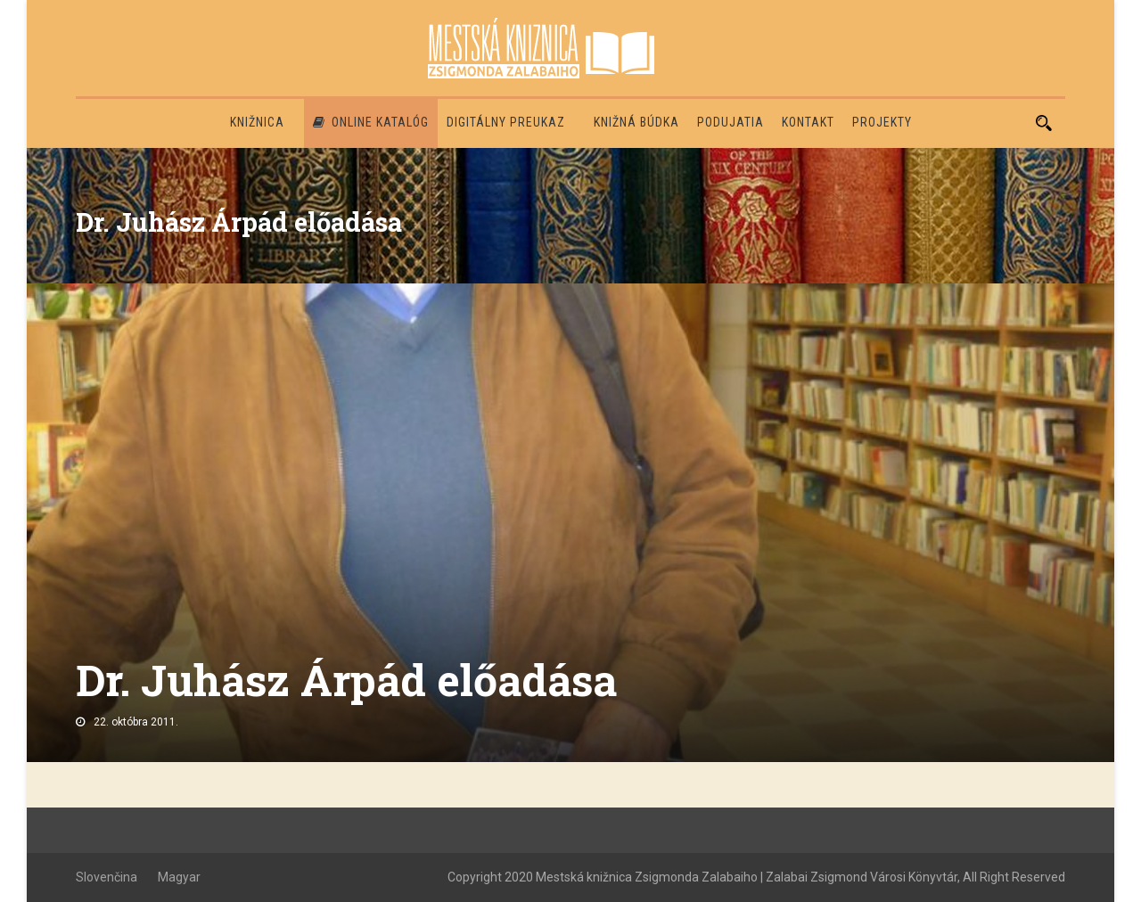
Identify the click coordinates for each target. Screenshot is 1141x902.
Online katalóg (371, 122)
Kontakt (808, 122)
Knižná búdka (636, 122)
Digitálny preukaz (506, 122)
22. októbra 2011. (136, 722)
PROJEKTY (882, 122)
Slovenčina (106, 877)
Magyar (179, 877)
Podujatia (730, 122)
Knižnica (257, 122)
